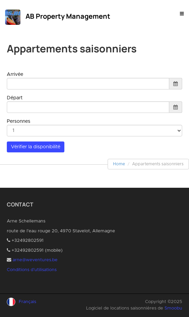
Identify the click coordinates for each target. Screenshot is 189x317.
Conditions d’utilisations (32, 270)
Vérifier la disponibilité (35, 147)
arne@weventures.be (35, 260)
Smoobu (173, 308)
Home (119, 164)
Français (27, 302)
